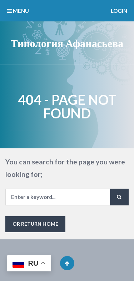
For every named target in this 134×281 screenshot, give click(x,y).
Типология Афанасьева (67, 42)
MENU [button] (18, 10)
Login (119, 10)
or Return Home (35, 224)
